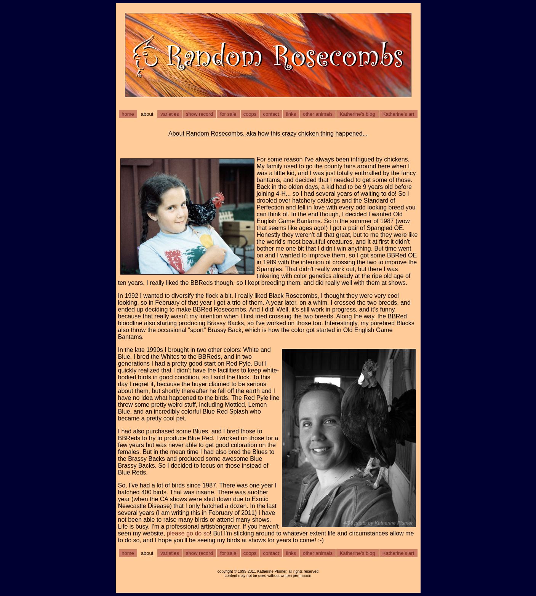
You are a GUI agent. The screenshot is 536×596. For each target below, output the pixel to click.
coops (250, 114)
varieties (169, 114)
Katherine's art (398, 114)
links (291, 114)
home (128, 114)
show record (199, 114)
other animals (318, 114)
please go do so (188, 533)
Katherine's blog (357, 114)
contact (271, 114)
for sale (228, 114)
